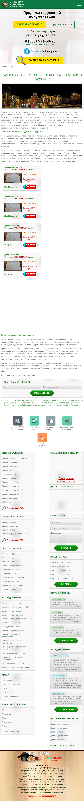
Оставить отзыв (66, 712)
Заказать (30, 186)
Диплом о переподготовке (13, 631)
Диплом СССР (7, 502)
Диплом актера (56, 734)
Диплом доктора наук (11, 486)
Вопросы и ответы (34, 428)
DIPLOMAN (39, 756)
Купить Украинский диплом (13, 663)
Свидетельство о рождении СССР (15, 607)
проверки (39, 31)
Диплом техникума (10, 526)
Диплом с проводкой (10, 494)
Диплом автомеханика (59, 726)
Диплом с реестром (10, 498)
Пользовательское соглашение (42, 798)
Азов (4, 718)
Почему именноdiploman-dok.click (66, 480)
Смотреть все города (10, 731)
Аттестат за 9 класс (10, 558)
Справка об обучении (10, 570)
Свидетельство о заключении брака (16, 615)
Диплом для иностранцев (12, 478)
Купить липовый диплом (60, 572)
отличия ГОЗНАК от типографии (17, 428)
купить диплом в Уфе (26, 375)
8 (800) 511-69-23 (40, 41)
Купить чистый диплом (59, 576)
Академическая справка (12, 566)
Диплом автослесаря (59, 730)
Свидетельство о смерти (12, 611)
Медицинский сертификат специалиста (12, 658)
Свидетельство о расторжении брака (17, 619)
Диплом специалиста (10, 462)
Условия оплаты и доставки (66, 428)
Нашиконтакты (42, 445)
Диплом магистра (9, 470)
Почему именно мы (10, 696)
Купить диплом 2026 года (60, 565)
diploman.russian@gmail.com (68, 405)
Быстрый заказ (30, 174)
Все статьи (66, 586)
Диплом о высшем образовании (15, 459)
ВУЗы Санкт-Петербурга (11, 685)
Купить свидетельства (59, 568)
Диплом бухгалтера (58, 742)
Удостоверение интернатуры (13, 653)
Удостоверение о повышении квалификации (14, 648)
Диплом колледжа (9, 530)
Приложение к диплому (11, 623)
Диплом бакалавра (10, 466)
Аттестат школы (8, 562)
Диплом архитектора (59, 738)
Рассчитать (65, 24)
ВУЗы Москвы (7, 681)
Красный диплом (9, 474)
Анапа (4, 726)
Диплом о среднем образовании (15, 534)
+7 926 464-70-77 (40, 36)
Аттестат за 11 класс (10, 554)
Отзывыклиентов (50, 428)
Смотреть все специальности (62, 747)
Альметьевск (7, 722)
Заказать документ (30, 24)
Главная (4, 66)
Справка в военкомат (11, 581)
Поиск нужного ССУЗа (15, 540)
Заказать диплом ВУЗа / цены (14, 490)
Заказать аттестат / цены (12, 585)
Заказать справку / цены (12, 589)
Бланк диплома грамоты (12, 627)
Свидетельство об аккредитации (15, 667)
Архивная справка (9, 574)
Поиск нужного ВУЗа (15, 508)
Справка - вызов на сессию (13, 577)
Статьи (4, 689)
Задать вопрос (66, 643)
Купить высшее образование (62, 580)
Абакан (5, 710)
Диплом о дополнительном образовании (13, 635)
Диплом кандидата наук (12, 482)
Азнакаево (6, 714)
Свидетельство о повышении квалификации (14, 642)
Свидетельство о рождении (13, 603)
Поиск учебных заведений (44, 60)
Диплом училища (9, 522)
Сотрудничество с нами (11, 692)
